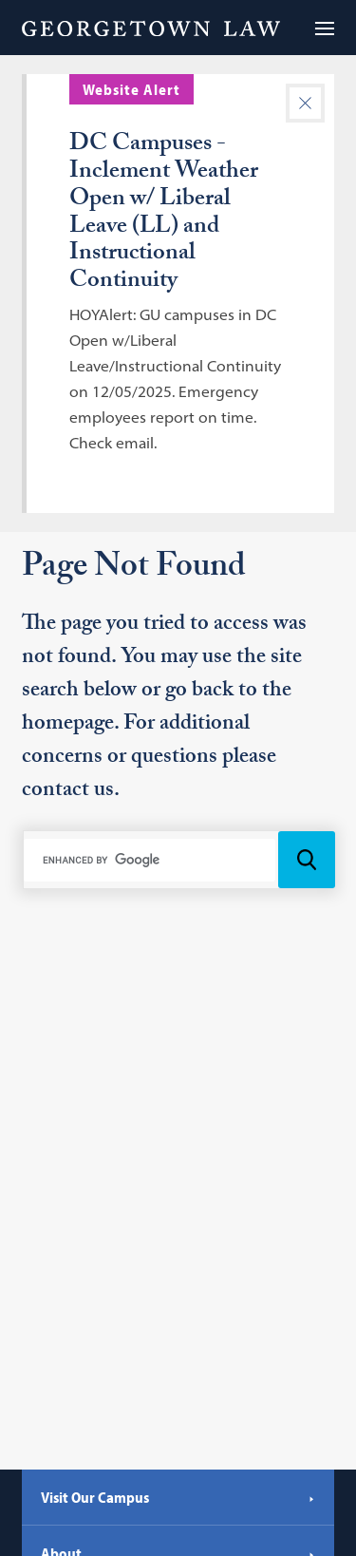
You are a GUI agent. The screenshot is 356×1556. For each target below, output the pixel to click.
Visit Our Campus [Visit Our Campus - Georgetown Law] (177, 1497)
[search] (150, 860)
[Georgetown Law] (151, 27)
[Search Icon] (306, 859)
